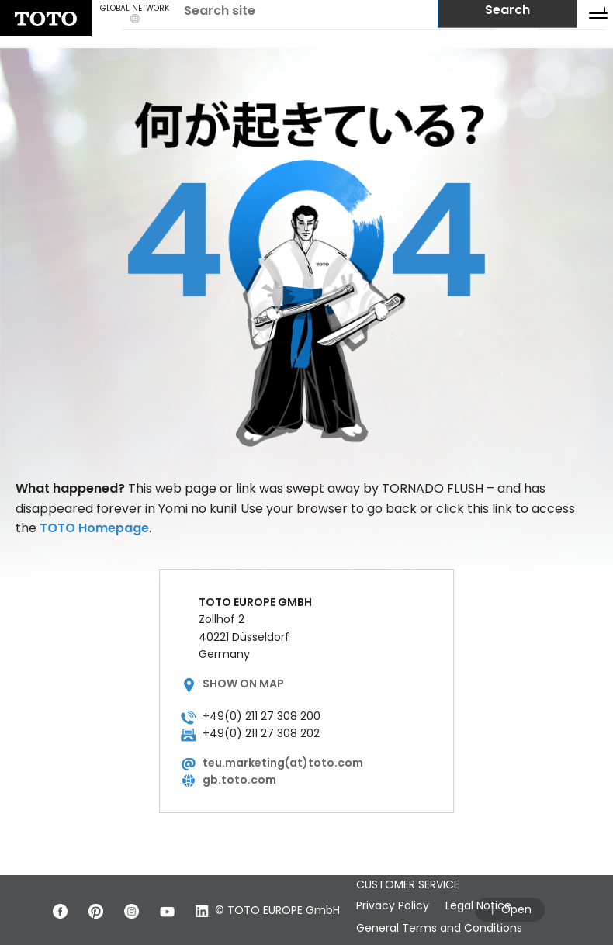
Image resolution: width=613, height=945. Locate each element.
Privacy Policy (403, 905)
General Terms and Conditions (450, 928)
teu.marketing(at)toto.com (283, 762)
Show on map (243, 683)
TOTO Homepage (94, 528)
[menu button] (598, 14)
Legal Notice (500, 905)
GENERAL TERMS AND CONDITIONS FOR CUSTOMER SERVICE (455, 876)
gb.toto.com (239, 780)
